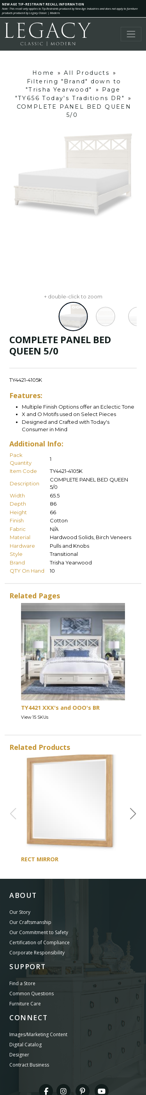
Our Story (19, 912)
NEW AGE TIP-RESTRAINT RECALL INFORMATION (43, 4)
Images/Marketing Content (38, 1034)
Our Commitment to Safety (38, 932)
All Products (86, 72)
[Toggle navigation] (131, 34)
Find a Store (22, 983)
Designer (19, 1054)
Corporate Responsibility (37, 952)
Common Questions (31, 993)
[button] (133, 814)
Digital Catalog (25, 1044)
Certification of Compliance (39, 942)
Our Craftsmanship (30, 922)
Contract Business (29, 1064)
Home (43, 72)
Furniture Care (25, 1003)
